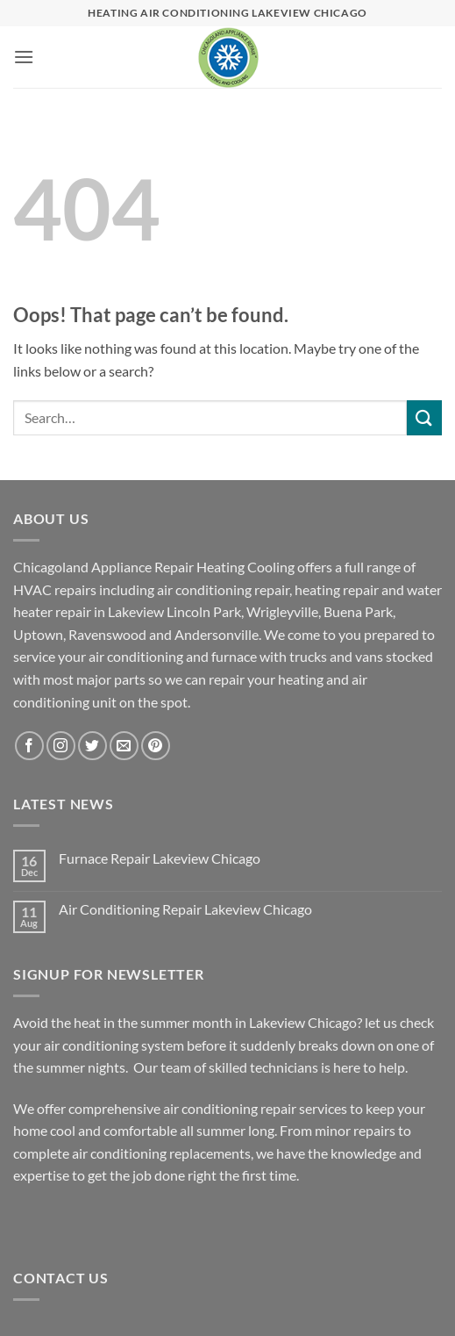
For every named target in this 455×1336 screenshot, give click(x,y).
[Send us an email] (124, 745)
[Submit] (424, 417)
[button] (23, 56)
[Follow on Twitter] (92, 745)
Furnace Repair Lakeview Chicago (159, 858)
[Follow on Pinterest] (155, 745)
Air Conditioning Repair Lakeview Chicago (185, 909)
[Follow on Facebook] (29, 745)
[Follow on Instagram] (60, 745)
